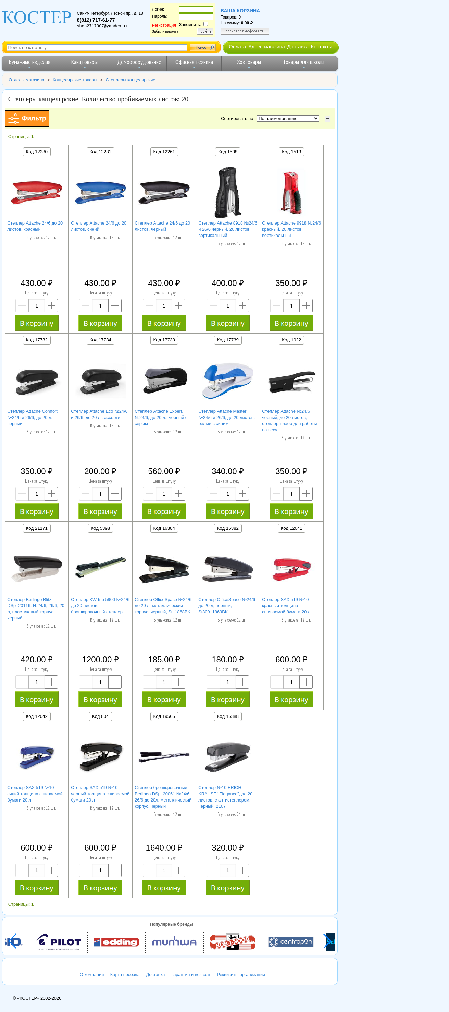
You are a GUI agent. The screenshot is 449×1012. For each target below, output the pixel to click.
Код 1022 (291, 339)
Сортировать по (238, 118)
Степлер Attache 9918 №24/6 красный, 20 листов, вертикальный (291, 229)
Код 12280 (37, 151)
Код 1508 (227, 151)
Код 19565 (164, 716)
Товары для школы (303, 64)
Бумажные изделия (29, 64)
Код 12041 (291, 528)
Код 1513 (291, 151)
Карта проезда (125, 974)
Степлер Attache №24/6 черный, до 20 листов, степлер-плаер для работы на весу (289, 420)
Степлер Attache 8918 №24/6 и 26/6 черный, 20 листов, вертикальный (227, 229)
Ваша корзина (240, 10)
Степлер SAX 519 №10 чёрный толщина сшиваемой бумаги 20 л (100, 794)
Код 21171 (37, 528)
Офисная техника (194, 64)
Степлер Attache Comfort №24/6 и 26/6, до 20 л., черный (32, 417)
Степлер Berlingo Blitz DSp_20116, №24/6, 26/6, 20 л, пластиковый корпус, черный (35, 609)
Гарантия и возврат (191, 974)
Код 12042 (37, 716)
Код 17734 (100, 339)
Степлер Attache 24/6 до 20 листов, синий (98, 226)
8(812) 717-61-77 (96, 20)
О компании (92, 974)
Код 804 (100, 716)
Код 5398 (100, 528)
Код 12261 (164, 151)
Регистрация (164, 25)
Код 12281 (100, 151)
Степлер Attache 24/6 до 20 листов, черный (162, 226)
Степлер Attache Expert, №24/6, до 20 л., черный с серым (161, 417)
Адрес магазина (266, 46)
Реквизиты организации (241, 974)
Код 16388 (228, 716)
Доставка (298, 46)
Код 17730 (164, 339)
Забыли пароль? (165, 31)
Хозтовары (249, 64)
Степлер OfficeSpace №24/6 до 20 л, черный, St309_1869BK (226, 605)
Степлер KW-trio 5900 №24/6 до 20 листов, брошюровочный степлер (100, 605)
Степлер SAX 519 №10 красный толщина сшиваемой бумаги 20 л (286, 605)
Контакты (321, 46)
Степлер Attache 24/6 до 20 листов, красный (35, 226)
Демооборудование (139, 64)
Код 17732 (37, 339)
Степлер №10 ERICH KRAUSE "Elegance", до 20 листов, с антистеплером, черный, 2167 (225, 797)
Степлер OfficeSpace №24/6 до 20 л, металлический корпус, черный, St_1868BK (163, 605)
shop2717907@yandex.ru (102, 26)
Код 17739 (228, 339)
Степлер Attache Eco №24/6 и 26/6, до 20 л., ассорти (99, 414)
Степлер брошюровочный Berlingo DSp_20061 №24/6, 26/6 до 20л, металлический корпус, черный (163, 797)
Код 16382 (228, 528)
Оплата (237, 46)
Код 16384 (164, 528)
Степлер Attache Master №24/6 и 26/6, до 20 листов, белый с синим (226, 417)
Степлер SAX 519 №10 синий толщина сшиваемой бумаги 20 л (35, 794)
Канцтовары (84, 64)
